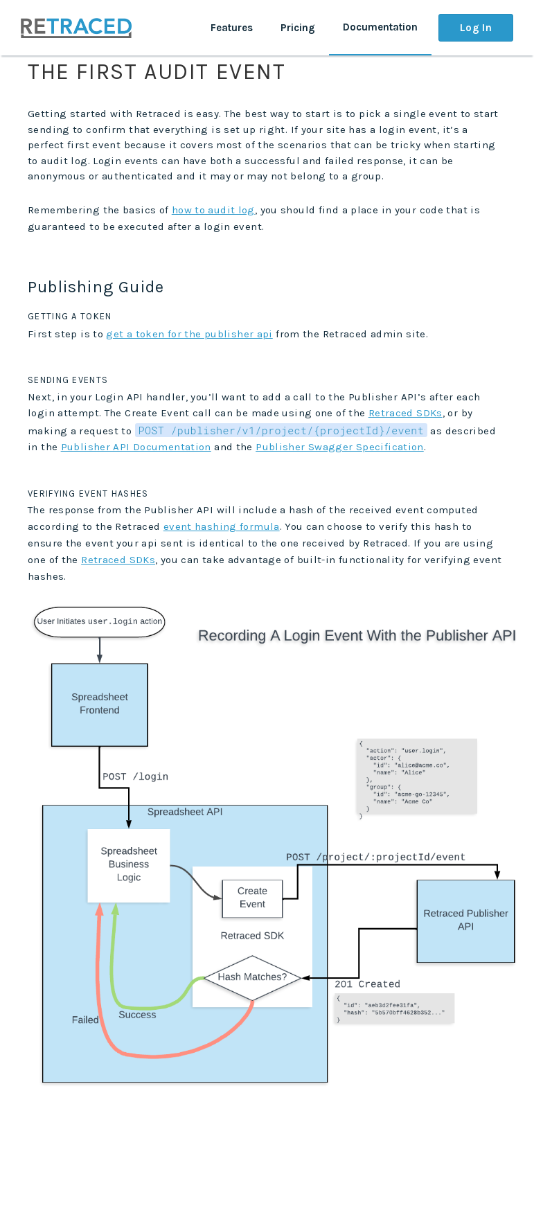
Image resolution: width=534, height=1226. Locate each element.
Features (232, 27)
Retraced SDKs (405, 413)
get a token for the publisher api (189, 334)
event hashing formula (221, 526)
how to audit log (213, 210)
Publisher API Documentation (136, 447)
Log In (476, 27)
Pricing (298, 27)
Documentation (380, 27)
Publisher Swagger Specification (340, 447)
